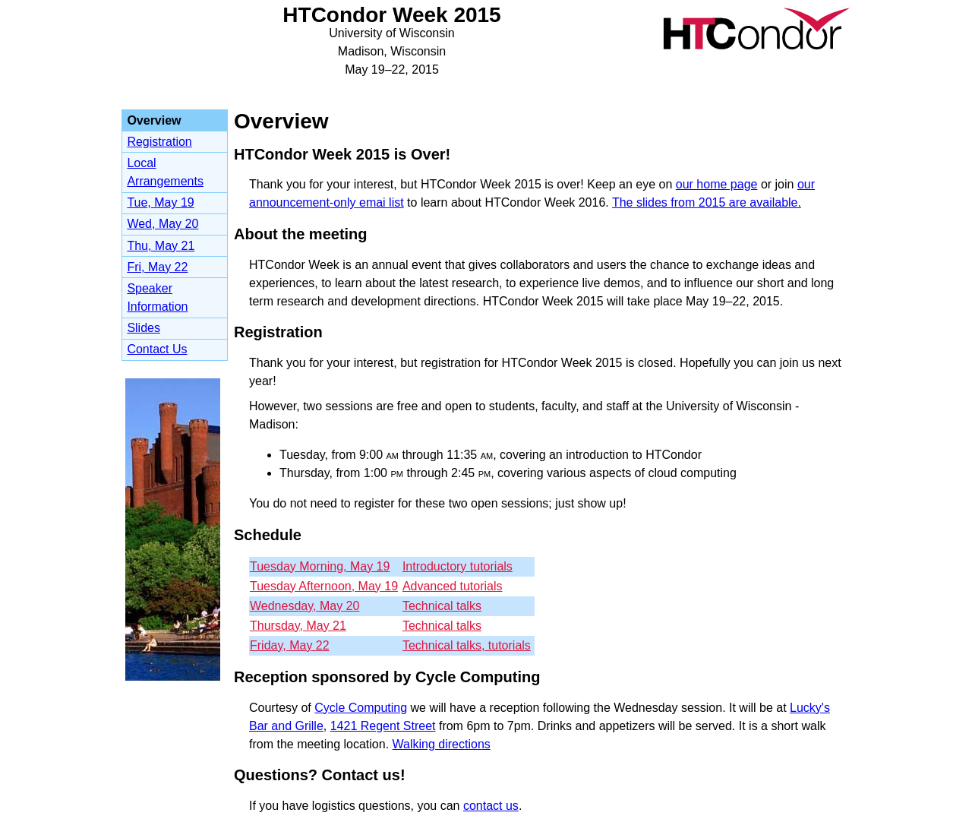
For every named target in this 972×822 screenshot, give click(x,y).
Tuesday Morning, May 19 (320, 566)
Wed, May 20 (162, 223)
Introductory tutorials (457, 566)
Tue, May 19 (160, 202)
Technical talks (441, 605)
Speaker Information (157, 297)
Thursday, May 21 (298, 625)
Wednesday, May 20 (304, 605)
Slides (143, 327)
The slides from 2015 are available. (706, 202)
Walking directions (442, 744)
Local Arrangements (165, 172)
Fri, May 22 (157, 267)
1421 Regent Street (383, 725)
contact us (491, 805)
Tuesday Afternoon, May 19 (324, 586)
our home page (717, 184)
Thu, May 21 (160, 245)
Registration (159, 141)
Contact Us (157, 349)
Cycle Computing (360, 707)
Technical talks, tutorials (466, 645)
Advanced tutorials (452, 586)
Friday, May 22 (290, 645)
